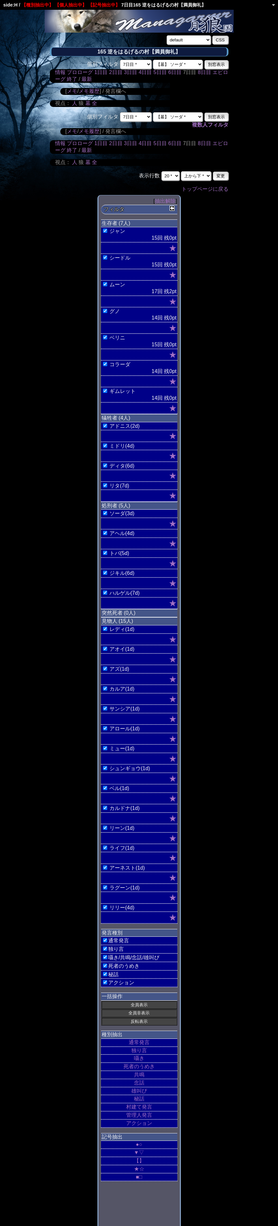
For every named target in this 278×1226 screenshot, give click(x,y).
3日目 (130, 72)
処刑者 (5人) (116, 505)
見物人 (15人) (117, 621)
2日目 (116, 72)
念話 (139, 1082)
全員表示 (139, 1004)
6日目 (175, 72)
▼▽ (139, 1152)
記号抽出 (112, 1137)
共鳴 (139, 1074)
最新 (86, 79)
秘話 (139, 1098)
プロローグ (80, 72)
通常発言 (139, 1042)
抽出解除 (165, 201)
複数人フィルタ (210, 124)
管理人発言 (139, 1115)
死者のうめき (139, 1066)
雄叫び (139, 1091)
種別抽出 (112, 1034)
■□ (139, 1177)
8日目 (204, 72)
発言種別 (112, 932)
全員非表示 (139, 1012)
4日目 (145, 72)
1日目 (101, 72)
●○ (139, 1144)
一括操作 (112, 996)
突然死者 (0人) (119, 613)
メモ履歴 (89, 91)
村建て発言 (139, 1107)
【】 (139, 1160)
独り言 (139, 1050)
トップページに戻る (205, 189)
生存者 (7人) (116, 223)
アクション (139, 1123)
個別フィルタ (102, 64)
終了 (72, 79)
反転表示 (139, 1021)
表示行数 (149, 175)
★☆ (139, 1169)
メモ (72, 91)
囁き (139, 1058)
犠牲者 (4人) (116, 418)
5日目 (160, 72)
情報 (60, 72)
